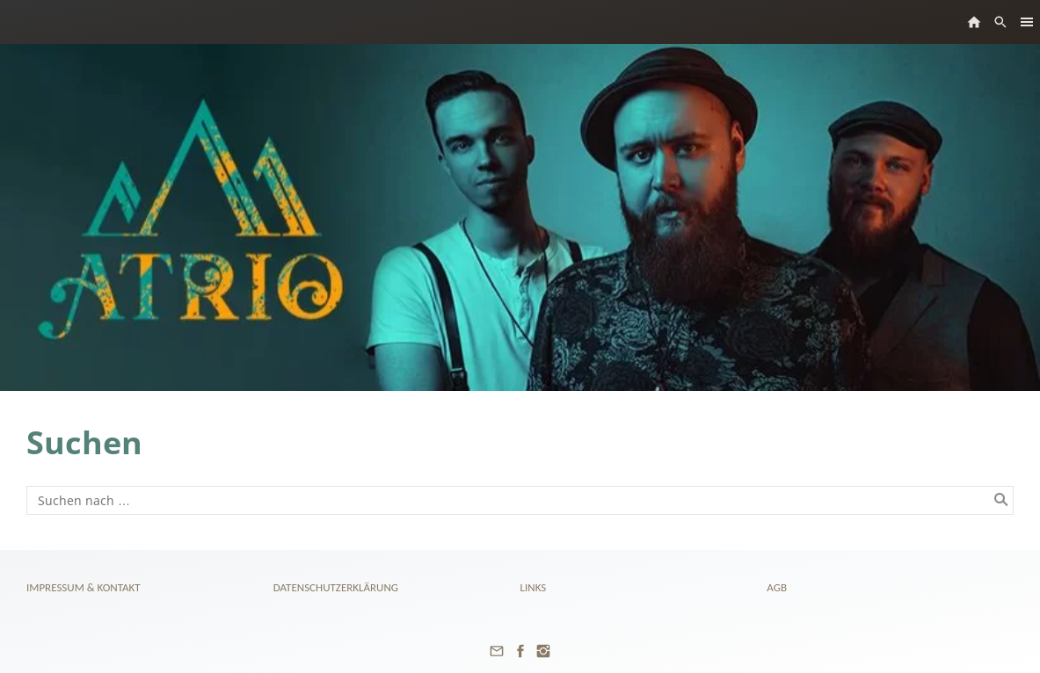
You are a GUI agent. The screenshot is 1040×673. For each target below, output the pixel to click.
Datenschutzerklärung (335, 587)
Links (533, 587)
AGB (777, 587)
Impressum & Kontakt (83, 587)
